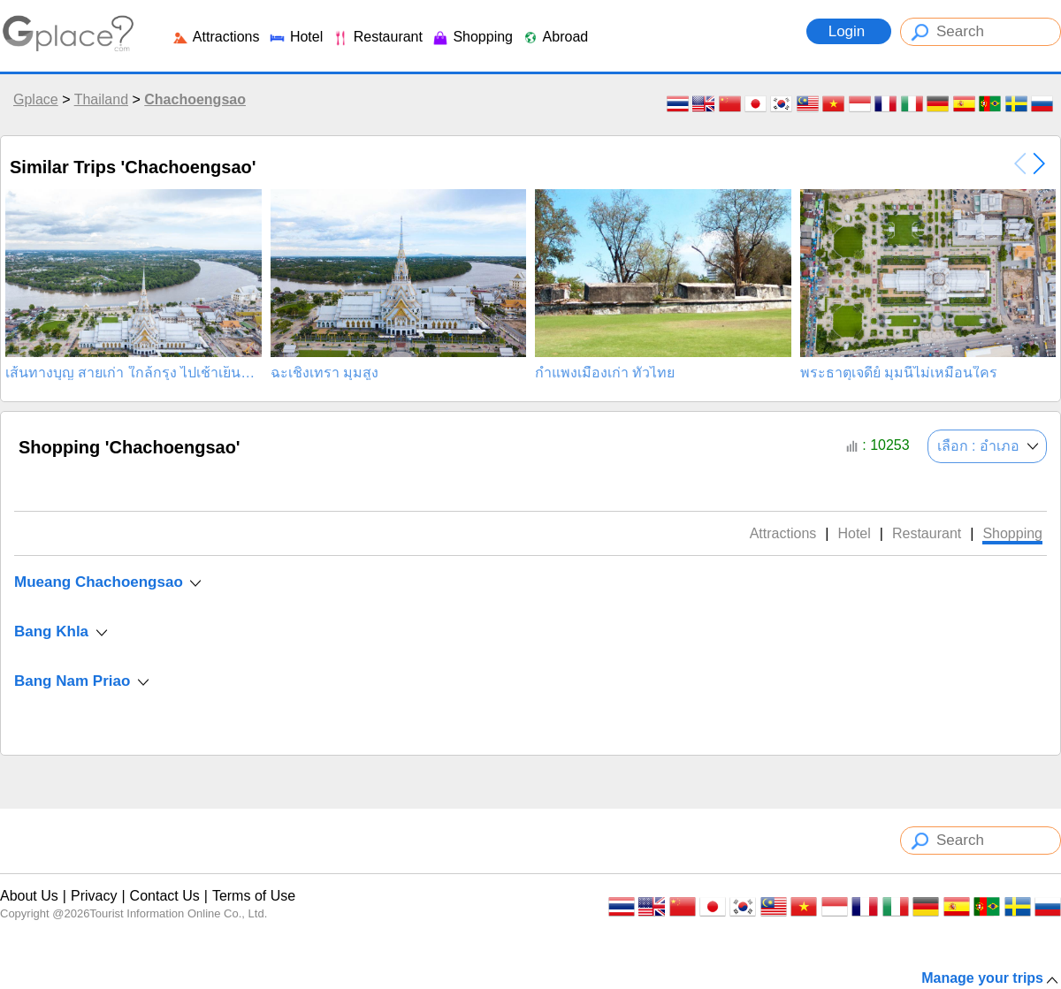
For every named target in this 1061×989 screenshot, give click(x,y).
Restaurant (377, 36)
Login (848, 31)
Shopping (472, 36)
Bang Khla (51, 631)
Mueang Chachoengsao (98, 582)
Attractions (215, 36)
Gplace (35, 99)
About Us (29, 895)
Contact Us (165, 895)
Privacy (94, 895)
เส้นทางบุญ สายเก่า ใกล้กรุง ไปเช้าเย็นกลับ (133, 373)
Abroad (555, 36)
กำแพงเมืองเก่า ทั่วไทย (605, 373)
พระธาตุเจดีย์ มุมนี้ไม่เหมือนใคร (898, 373)
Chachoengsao (195, 99)
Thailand (101, 99)
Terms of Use (253, 895)
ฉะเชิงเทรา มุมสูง (324, 373)
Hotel (295, 36)
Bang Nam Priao (72, 681)
